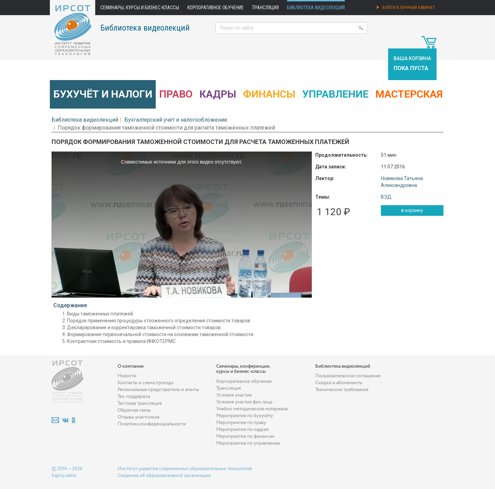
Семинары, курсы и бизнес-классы (139, 7)
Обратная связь (134, 410)
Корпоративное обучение (215, 7)
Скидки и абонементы (338, 382)
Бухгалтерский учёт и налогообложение (175, 119)
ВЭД (386, 197)
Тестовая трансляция (140, 403)
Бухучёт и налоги (102, 94)
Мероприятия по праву (241, 422)
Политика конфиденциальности (152, 424)
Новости (127, 376)
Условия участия (234, 395)
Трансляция (265, 7)
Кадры (217, 94)
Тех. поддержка (134, 396)
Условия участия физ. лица (244, 402)
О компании (131, 366)
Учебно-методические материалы (252, 408)
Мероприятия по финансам (245, 436)
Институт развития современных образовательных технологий (185, 468)
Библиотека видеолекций (316, 7)
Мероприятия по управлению (248, 443)
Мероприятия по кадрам (242, 429)
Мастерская (409, 94)
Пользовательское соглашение (348, 376)
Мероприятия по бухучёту (244, 415)
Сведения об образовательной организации (164, 475)
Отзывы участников (139, 417)
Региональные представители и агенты (158, 389)
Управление (335, 94)
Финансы (269, 94)
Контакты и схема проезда (145, 382)
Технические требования (341, 389)
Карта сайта (64, 475)
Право (175, 94)
